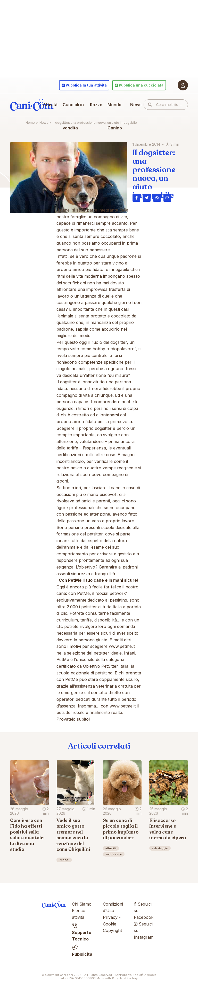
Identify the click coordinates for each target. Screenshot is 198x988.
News (136, 104)
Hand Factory (128, 978)
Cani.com (32, 104)
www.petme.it (122, 646)
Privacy (110, 917)
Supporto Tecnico (81, 932)
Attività (50, 104)
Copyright (112, 930)
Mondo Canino (115, 116)
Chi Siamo (82, 904)
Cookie (109, 924)
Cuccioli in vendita (73, 116)
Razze (96, 104)
